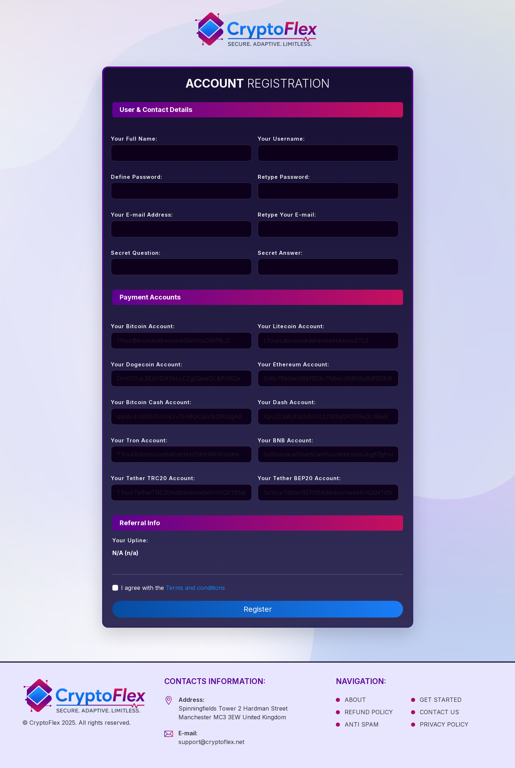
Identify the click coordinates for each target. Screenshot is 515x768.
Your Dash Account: (287, 402)
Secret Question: (136, 253)
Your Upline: (130, 540)
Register (258, 609)
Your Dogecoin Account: (146, 364)
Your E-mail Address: (142, 215)
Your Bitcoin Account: (143, 326)
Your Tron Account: (139, 440)
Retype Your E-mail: (287, 215)
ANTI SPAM (357, 724)
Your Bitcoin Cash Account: (151, 402)
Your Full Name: (134, 139)
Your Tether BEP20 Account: (299, 478)
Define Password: (136, 177)
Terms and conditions (195, 587)
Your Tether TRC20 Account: (153, 478)
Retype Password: (284, 177)
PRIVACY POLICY (439, 724)
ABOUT (351, 699)
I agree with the (173, 587)
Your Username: (281, 139)
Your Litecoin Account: (291, 326)
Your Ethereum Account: (293, 364)
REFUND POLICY (364, 712)
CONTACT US (435, 712)
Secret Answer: (280, 253)
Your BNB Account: (285, 440)
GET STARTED (436, 699)
